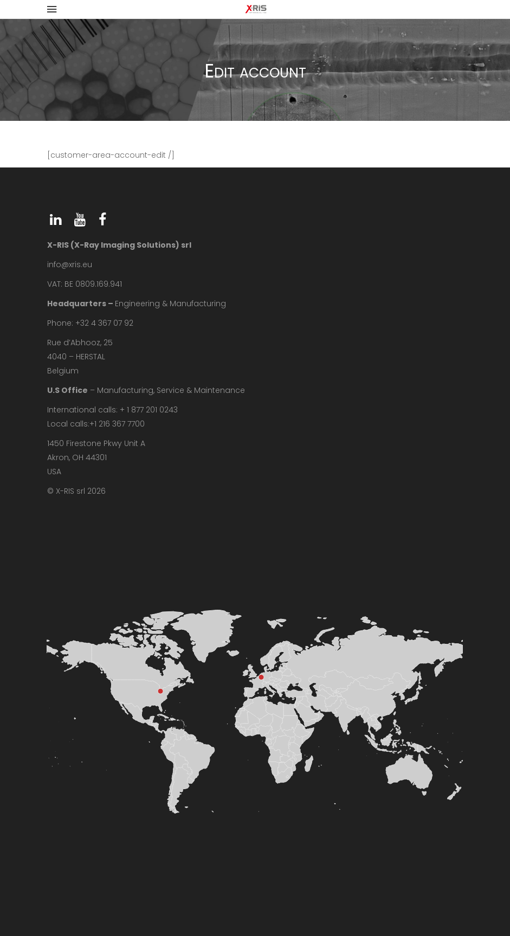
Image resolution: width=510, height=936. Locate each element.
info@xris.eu (69, 264)
